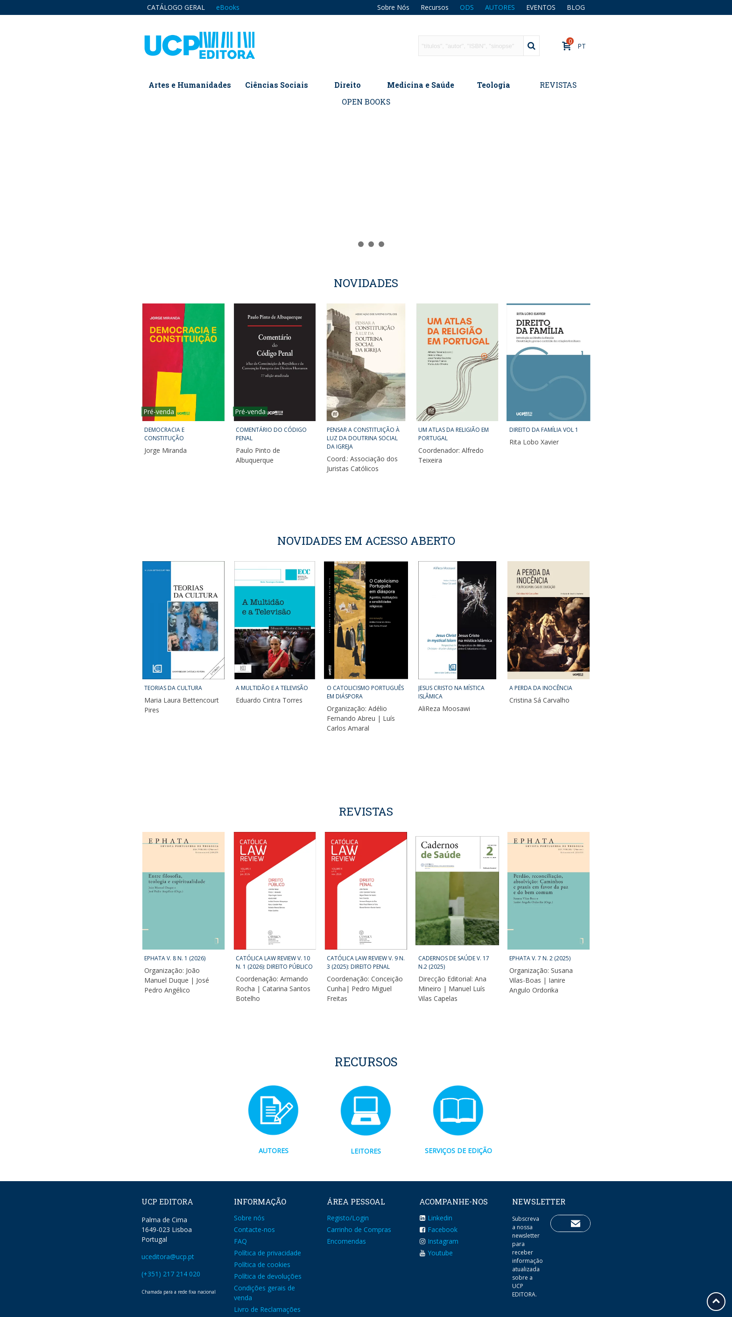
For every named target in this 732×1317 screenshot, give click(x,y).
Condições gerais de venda (264, 1292)
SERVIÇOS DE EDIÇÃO (458, 1150)
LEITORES (366, 1151)
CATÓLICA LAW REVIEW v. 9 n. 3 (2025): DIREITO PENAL (366, 962)
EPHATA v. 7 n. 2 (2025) (539, 958)
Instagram (438, 1241)
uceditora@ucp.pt (167, 1256)
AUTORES (274, 1150)
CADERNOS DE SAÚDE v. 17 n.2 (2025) (453, 962)
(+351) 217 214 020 (170, 1273)
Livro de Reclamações (267, 1309)
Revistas (366, 811)
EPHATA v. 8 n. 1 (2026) (174, 958)
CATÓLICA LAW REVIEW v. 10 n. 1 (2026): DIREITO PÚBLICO (274, 962)
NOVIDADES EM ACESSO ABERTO (366, 540)
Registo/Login (348, 1217)
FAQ (240, 1241)
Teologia (493, 85)
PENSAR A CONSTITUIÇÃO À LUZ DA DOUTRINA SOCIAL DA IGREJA (363, 438)
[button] (350, 244)
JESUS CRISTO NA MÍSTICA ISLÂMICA (451, 692)
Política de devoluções (268, 1276)
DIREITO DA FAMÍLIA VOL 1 (543, 430)
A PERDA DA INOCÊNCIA (540, 688)
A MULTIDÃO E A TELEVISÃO (272, 688)
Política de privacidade (267, 1252)
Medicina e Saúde (420, 85)
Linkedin (435, 1218)
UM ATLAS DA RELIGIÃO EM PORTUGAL (453, 434)
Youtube (436, 1253)
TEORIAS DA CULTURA (173, 688)
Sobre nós (249, 1217)
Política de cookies (262, 1264)
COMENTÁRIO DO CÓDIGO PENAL (271, 434)
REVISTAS (558, 85)
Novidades (366, 282)
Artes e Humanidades (189, 85)
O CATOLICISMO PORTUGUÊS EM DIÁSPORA (365, 692)
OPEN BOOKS (366, 101)
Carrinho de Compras (359, 1229)
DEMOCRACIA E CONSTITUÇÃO (164, 434)
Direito (347, 85)
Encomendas (346, 1241)
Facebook (438, 1229)
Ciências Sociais (276, 85)
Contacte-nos (254, 1229)
